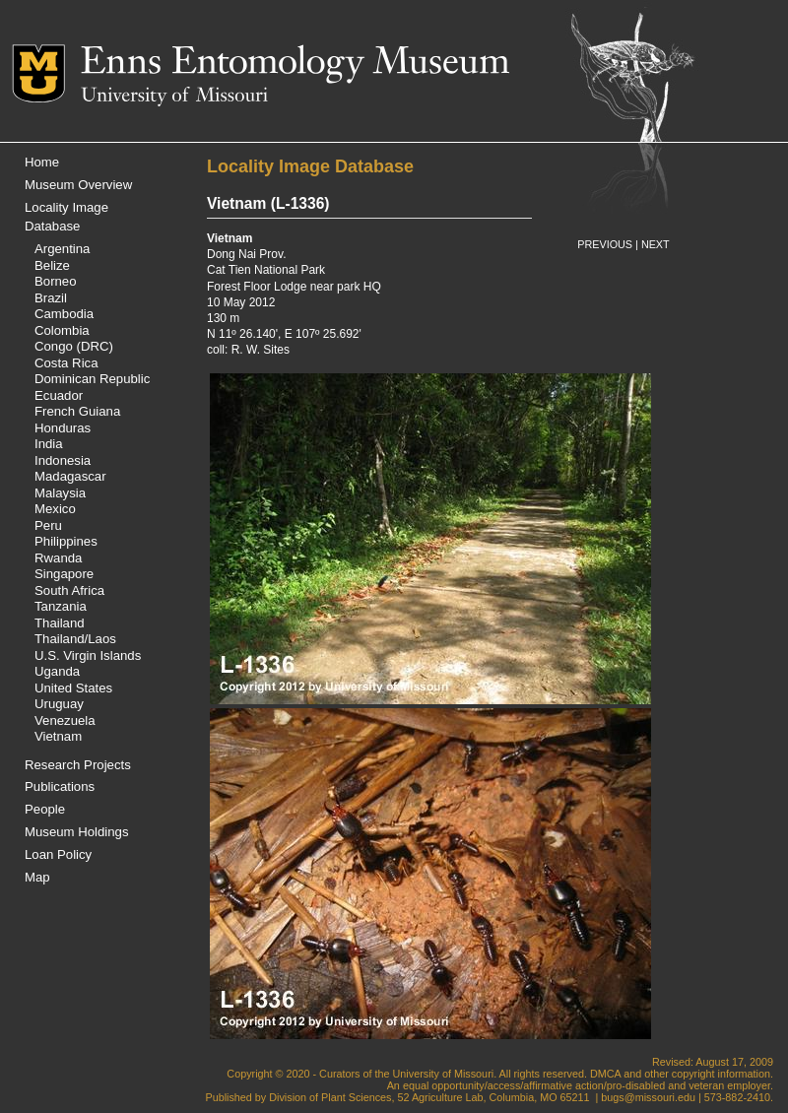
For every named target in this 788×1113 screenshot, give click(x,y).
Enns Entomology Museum (295, 64)
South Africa (69, 590)
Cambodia (64, 313)
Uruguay (59, 703)
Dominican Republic (92, 378)
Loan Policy (58, 854)
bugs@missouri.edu (648, 1097)
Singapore (64, 573)
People (45, 809)
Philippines (66, 541)
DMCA (605, 1074)
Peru (48, 525)
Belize (52, 265)
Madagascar (70, 476)
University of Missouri (174, 96)
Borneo (55, 281)
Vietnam (58, 736)
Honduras (62, 428)
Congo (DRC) (73, 346)
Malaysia (60, 493)
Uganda (57, 671)
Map (37, 877)
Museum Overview (78, 184)
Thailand (59, 623)
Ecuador (58, 395)
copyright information (721, 1074)
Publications (60, 786)
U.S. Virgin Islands (87, 655)
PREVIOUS (604, 244)
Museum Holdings (77, 831)
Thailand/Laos (75, 638)
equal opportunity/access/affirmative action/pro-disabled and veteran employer (586, 1085)
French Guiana (77, 411)
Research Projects (78, 764)
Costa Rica (66, 363)
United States (73, 688)
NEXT (655, 244)
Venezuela (65, 720)
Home (42, 162)
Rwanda (58, 558)
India (48, 443)
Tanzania (60, 606)
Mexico (55, 508)
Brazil (50, 298)
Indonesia (62, 460)
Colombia (62, 330)
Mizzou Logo (46, 73)
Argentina (62, 248)
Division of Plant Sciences (330, 1097)
